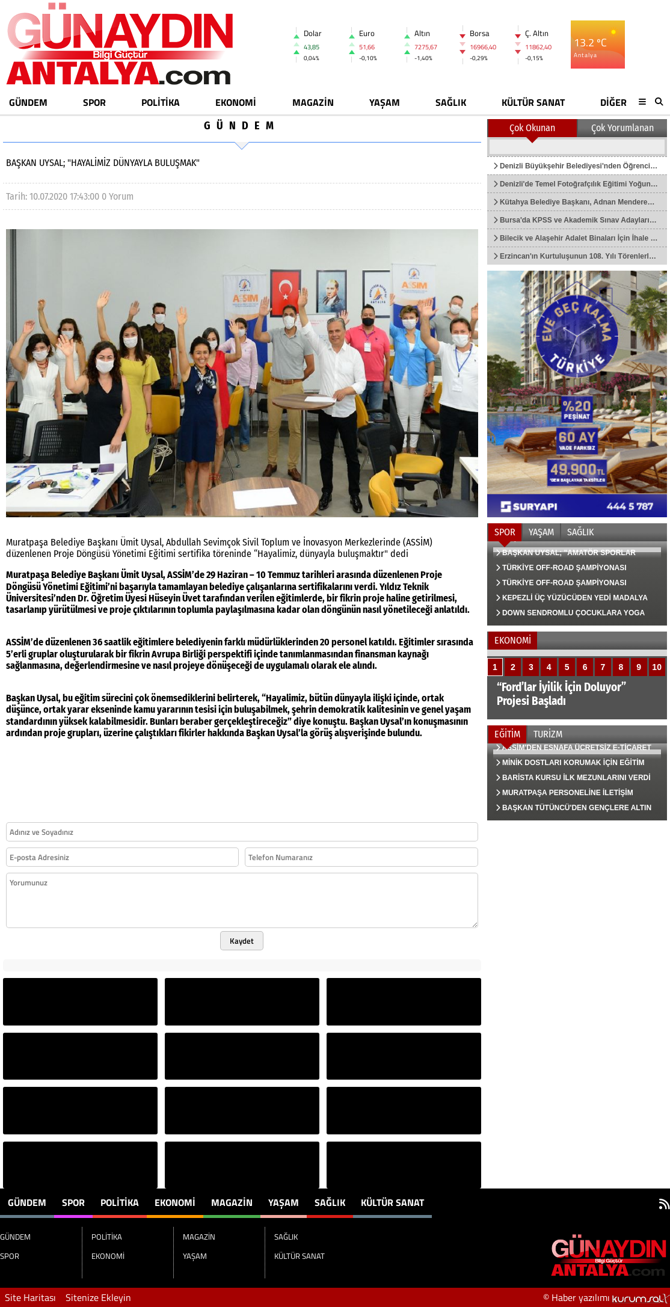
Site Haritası (30, 1297)
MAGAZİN (313, 102)
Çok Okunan (532, 128)
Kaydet (242, 941)
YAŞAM (384, 102)
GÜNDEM (28, 102)
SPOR (94, 102)
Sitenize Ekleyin (98, 1297)
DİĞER (613, 102)
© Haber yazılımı (606, 1297)
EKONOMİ (235, 102)
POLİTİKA (160, 102)
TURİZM (547, 734)
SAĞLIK (450, 102)
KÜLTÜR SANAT (533, 102)
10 (657, 667)
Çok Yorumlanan (622, 128)
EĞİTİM (507, 734)
